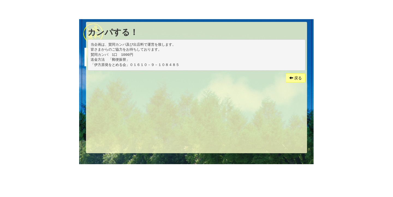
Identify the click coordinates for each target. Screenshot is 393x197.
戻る (295, 78)
